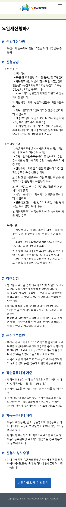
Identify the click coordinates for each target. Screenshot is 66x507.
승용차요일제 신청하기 (33, 482)
